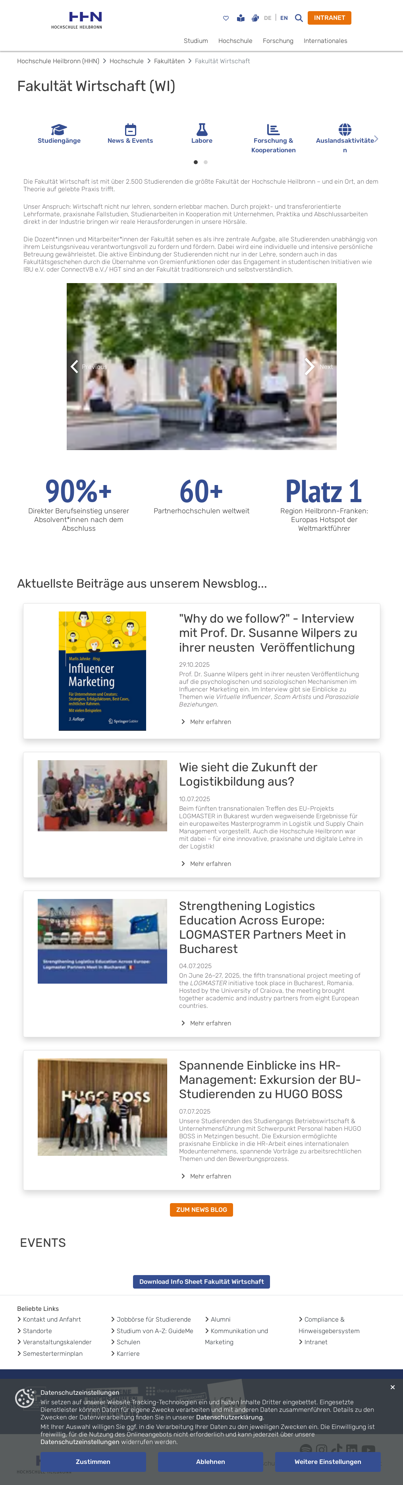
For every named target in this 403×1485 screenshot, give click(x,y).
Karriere (128, 1353)
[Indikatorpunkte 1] (196, 162)
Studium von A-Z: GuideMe (155, 1331)
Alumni (221, 1319)
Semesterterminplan (53, 1353)
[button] (87, 366)
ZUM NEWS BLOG (201, 1209)
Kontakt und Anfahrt (52, 1319)
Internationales (325, 41)
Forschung (278, 41)
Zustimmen (93, 1462)
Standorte (37, 1331)
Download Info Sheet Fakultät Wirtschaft (201, 1281)
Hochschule (235, 41)
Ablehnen (210, 1462)
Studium (196, 41)
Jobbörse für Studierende (154, 1319)
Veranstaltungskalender (57, 1342)
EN (284, 18)
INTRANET (329, 17)
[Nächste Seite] (376, 139)
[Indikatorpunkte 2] (206, 162)
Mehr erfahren (205, 722)
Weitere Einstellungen (328, 1462)
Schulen (128, 1342)
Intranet (316, 1342)
